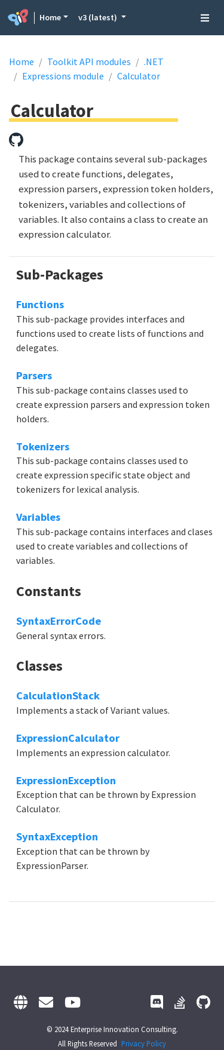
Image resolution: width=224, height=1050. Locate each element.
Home (50, 17)
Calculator (138, 76)
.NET (154, 61)
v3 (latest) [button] (98, 17)
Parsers (34, 375)
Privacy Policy (143, 1043)
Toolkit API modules (89, 61)
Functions (40, 304)
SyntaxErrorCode (58, 621)
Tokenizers (42, 446)
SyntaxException (57, 836)
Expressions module (63, 76)
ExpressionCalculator (67, 738)
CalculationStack (58, 695)
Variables (38, 517)
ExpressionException (66, 780)
